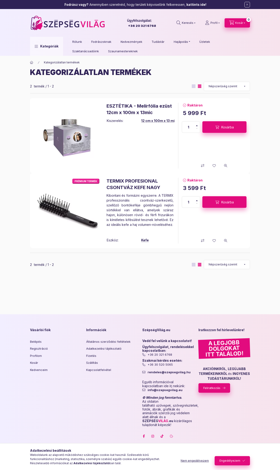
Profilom (36, 356)
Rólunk (77, 42)
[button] (46, 46)
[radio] (193, 86)
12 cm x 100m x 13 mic (159, 121)
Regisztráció (39, 348)
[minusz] (197, 128)
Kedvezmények (131, 42)
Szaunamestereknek (123, 51)
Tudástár (158, 42)
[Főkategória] (31, 62)
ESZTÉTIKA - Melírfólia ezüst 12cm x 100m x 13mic (139, 109)
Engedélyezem (229, 460)
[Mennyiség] (188, 127)
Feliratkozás (211, 388)
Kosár (34, 362)
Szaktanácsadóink (85, 51)
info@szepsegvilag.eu (165, 390)
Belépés (36, 341)
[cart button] (237, 23)
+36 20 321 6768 (142, 26)
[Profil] (212, 23)
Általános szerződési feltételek (108, 341)
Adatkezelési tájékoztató (104, 348)
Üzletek (204, 42)
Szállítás (92, 362)
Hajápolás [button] (181, 42)
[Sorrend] (227, 86)
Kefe (145, 240)
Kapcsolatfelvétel (98, 370)
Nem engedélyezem (195, 460)
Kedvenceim (39, 370)
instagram (153, 436)
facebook (143, 436)
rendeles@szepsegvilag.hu (169, 372)
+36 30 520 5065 (160, 364)
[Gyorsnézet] (225, 165)
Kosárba (227, 127)
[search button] (186, 23)
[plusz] (197, 125)
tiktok (162, 436)
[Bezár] (247, 4)
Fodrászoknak (101, 42)
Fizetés (91, 356)
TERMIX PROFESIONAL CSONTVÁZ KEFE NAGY (133, 184)
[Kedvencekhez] (214, 165)
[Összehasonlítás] (202, 165)
